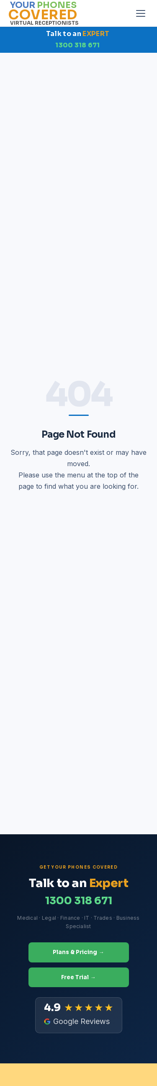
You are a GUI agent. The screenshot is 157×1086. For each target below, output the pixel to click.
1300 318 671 (77, 45)
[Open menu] (141, 13)
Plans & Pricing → (78, 952)
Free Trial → (78, 977)
